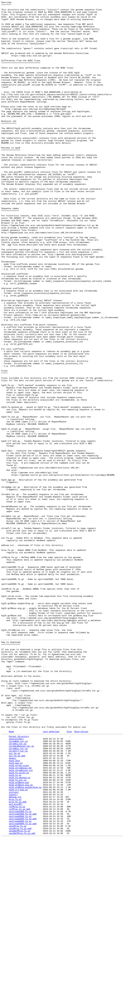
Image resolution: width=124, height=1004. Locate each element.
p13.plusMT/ (16, 964)
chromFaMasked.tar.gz (21, 894)
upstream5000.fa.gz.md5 (23, 987)
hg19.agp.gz (16, 914)
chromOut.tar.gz (18, 897)
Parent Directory (19, 882)
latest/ (13, 952)
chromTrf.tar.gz (18, 900)
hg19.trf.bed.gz (18, 946)
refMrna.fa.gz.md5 (19, 969)
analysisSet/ (16, 885)
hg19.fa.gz (15, 929)
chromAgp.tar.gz (18, 888)
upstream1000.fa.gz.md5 (23, 975)
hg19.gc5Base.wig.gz (21, 940)
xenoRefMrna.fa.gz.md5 (22, 999)
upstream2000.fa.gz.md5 (23, 981)
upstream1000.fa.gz (20, 972)
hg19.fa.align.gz (19, 926)
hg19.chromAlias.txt (21, 923)
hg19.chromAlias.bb (20, 920)
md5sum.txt (15, 955)
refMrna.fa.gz (17, 967)
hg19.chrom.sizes (19, 917)
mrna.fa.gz (15, 958)
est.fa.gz (14, 903)
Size (69, 877)
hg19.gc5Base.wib (19, 937)
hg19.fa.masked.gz (19, 932)
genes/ (12, 908)
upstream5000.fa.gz (20, 984)
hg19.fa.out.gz (17, 935)
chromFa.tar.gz (17, 891)
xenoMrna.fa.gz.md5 (20, 993)
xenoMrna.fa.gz (17, 990)
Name (11, 877)
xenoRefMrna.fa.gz (19, 996)
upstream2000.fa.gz (20, 978)
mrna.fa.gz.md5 (17, 961)
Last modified (51, 877)
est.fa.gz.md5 (17, 905)
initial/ (14, 949)
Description (81, 877)
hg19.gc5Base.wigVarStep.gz (25, 943)
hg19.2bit (14, 911)
